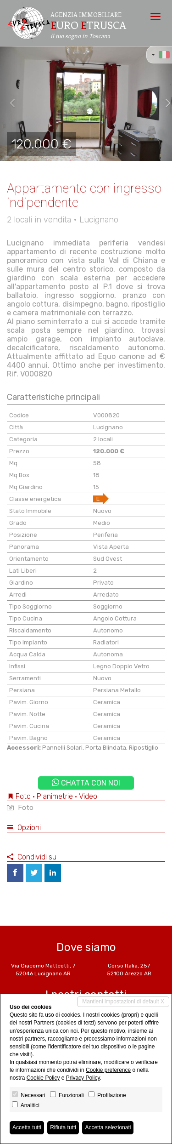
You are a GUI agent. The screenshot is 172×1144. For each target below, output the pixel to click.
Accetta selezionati (108, 1127)
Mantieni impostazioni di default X (123, 1001)
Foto (20, 807)
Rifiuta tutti (63, 1127)
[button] (8, 103)
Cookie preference (108, 1070)
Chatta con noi (86, 783)
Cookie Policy (43, 1078)
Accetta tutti (26, 1127)
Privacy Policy (83, 1078)
